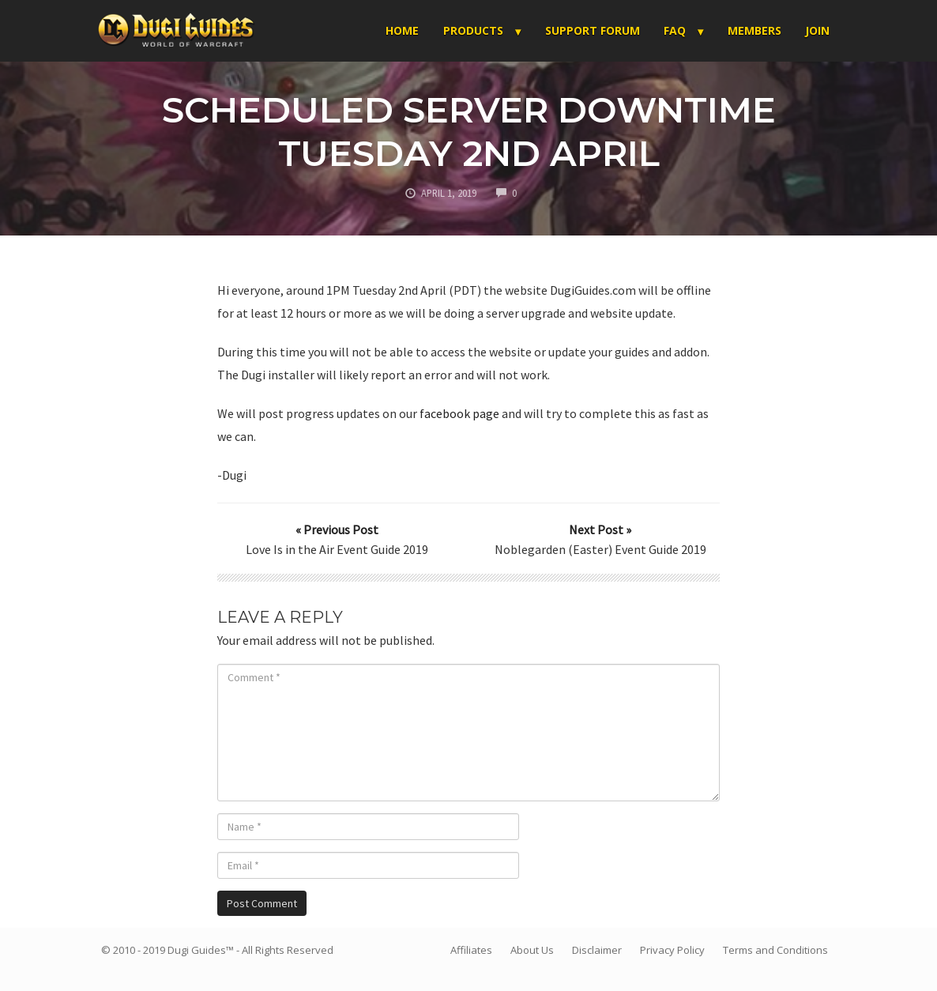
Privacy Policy (672, 950)
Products (473, 30)
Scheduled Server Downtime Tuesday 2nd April (469, 131)
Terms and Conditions (775, 950)
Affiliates (471, 950)
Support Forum (592, 30)
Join (817, 30)
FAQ (675, 30)
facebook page (459, 413)
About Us (532, 950)
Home (402, 30)
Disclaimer (597, 950)
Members (754, 30)
